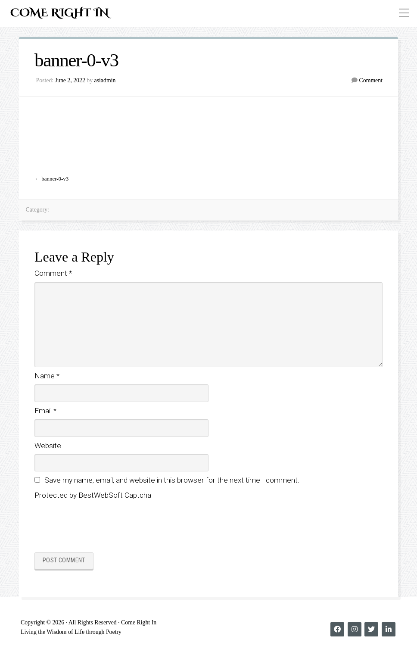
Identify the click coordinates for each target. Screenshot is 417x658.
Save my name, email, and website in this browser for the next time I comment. (171, 480)
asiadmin (105, 80)
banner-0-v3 (54, 178)
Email (45, 410)
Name (46, 375)
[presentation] (99, 525)
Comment (371, 80)
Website (47, 445)
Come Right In (59, 13)
